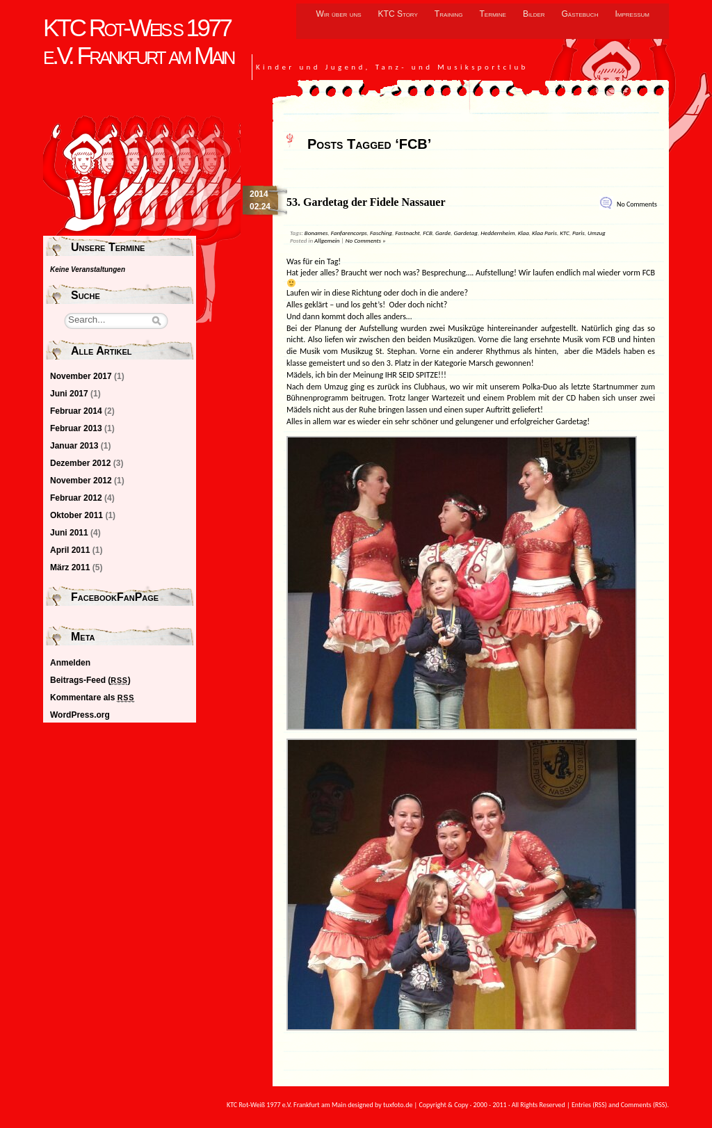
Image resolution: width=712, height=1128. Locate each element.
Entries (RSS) (589, 1104)
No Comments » (366, 240)
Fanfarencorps (349, 232)
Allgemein (326, 240)
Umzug (597, 232)
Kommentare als (92, 697)
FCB (427, 232)
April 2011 (70, 550)
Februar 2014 (76, 411)
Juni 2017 (69, 393)
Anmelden (70, 663)
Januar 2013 (74, 446)
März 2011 (70, 567)
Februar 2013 (76, 428)
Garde (443, 232)
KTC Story (398, 14)
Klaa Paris (544, 232)
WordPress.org (80, 715)
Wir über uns (338, 14)
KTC (564, 232)
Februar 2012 (76, 498)
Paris (578, 232)
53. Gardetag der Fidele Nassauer (366, 202)
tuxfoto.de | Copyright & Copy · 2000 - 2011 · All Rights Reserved (474, 1104)
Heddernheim (497, 232)
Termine (493, 14)
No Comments (637, 204)
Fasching (381, 232)
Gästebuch (580, 14)
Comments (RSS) (644, 1104)
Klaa (523, 232)
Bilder (534, 14)
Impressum (632, 14)
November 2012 (81, 480)
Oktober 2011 (76, 515)
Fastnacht (407, 232)
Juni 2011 (69, 533)
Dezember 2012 (80, 463)
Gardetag (466, 232)
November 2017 (81, 376)
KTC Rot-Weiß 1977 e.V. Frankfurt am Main (138, 41)
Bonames (316, 232)
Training (449, 14)
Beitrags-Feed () (90, 680)
